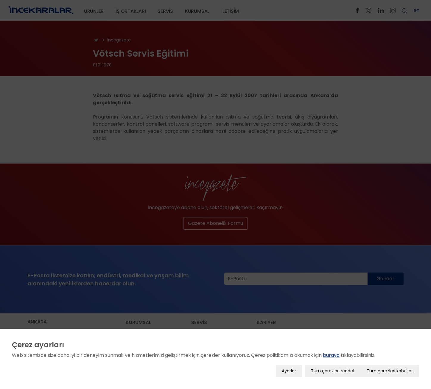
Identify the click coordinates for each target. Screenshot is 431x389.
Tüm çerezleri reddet (333, 370)
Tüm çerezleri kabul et (390, 370)
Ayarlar (289, 370)
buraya (331, 354)
